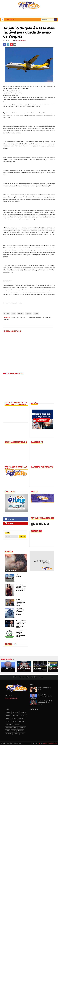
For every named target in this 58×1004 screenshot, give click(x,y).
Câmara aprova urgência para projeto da (38, 668)
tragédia (28, 313)
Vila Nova (8, 734)
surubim (8, 716)
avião (13, 313)
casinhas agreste (20, 40)
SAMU (14, 721)
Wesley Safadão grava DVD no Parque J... (24, 668)
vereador (21, 721)
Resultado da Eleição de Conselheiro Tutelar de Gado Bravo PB (20, 633)
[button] (2, 19)
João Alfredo (22, 728)
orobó (7, 731)
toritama (17, 725)
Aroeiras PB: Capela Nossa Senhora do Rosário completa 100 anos (21, 611)
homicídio (23, 712)
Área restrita (11, 570)
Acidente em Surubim (19, 575)
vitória (13, 731)
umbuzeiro (21, 718)
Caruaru (14, 718)
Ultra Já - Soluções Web (50, 743)
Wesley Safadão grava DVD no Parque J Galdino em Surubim (45, 702)
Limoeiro (20, 731)
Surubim (34, 677)
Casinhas (21, 677)
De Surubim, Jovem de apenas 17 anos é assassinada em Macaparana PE (21, 587)
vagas (7, 718)
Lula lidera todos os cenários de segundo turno (45, 695)
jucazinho (16, 734)
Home (15, 677)
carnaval (8, 721)
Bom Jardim (9, 725)
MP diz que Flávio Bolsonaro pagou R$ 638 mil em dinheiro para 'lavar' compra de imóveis (21, 624)
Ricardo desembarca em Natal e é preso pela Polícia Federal (21, 602)
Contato (40, 677)
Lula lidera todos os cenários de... (7, 669)
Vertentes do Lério (11, 728)
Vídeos (28, 677)
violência (23, 716)
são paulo (20, 313)
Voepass (36, 313)
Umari (22, 734)
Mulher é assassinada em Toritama (44, 688)
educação (15, 716)
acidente (6, 313)
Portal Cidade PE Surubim (11, 698)
